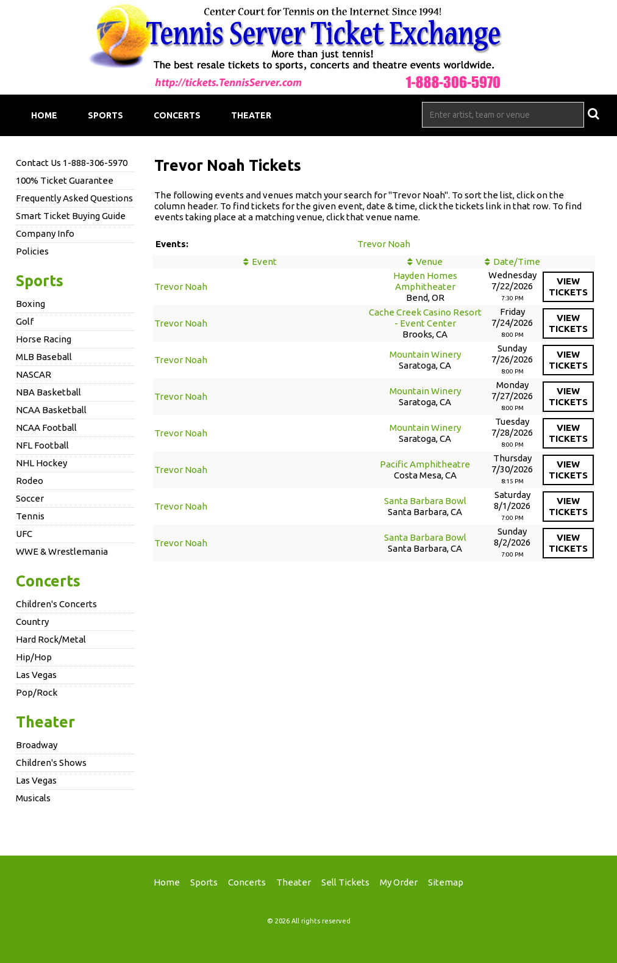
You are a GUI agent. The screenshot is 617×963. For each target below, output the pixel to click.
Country (32, 621)
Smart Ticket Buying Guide (71, 216)
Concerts (177, 115)
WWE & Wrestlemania (62, 551)
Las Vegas (36, 674)
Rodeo (29, 480)
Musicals (33, 798)
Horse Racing (43, 339)
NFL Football (42, 445)
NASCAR (33, 374)
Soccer (30, 498)
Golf (25, 321)
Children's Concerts (56, 604)
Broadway (36, 745)
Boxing (30, 303)
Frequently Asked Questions (74, 198)
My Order (399, 882)
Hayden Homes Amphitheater (425, 281)
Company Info (45, 233)
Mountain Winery (425, 354)
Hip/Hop (34, 657)
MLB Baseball (44, 357)
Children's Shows (51, 762)
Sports (105, 115)
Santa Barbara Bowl (425, 501)
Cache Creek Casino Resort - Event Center (425, 317)
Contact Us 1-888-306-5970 (71, 162)
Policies (32, 251)
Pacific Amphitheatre (425, 464)
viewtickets (568, 286)
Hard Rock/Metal (51, 639)
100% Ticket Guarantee (64, 180)
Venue (429, 261)
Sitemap (445, 882)
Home (44, 115)
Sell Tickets (345, 882)
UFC (24, 533)
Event (264, 261)
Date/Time (516, 261)
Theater (251, 115)
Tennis (30, 516)
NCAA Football (46, 427)
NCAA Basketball (51, 410)
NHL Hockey (41, 463)
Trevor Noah (383, 244)
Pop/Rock (36, 692)
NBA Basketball (48, 392)
